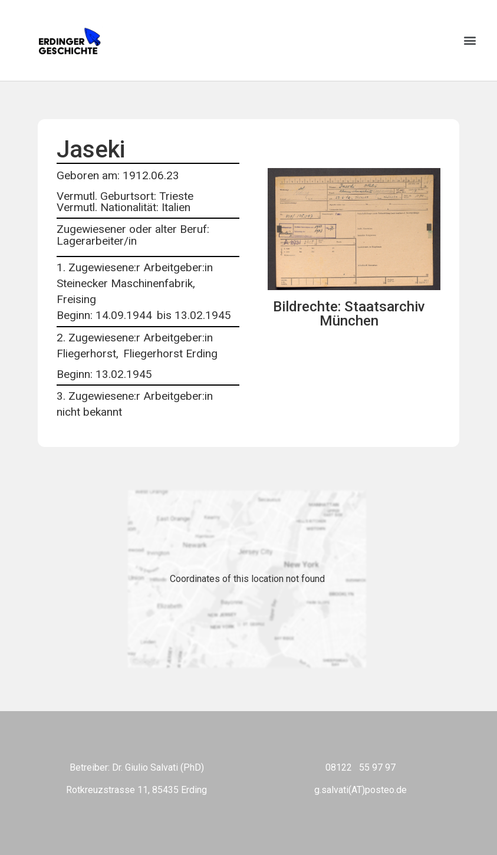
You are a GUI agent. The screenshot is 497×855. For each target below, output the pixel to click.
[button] (469, 40)
